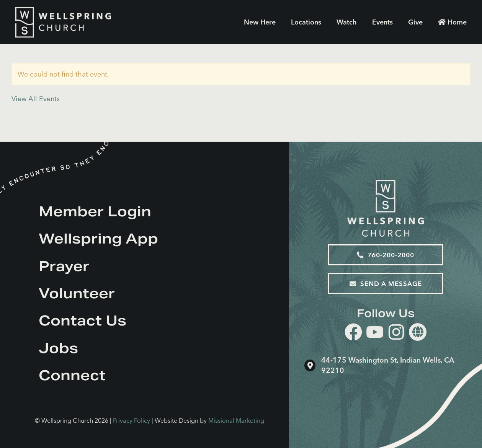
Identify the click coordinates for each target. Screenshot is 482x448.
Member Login (95, 211)
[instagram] (396, 333)
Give (415, 22)
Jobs (58, 348)
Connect (72, 375)
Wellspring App (98, 238)
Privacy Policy (131, 420)
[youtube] (375, 333)
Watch (347, 22)
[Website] (417, 332)
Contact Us (82, 320)
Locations (306, 22)
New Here (260, 22)
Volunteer (77, 293)
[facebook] (353, 333)
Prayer (64, 266)
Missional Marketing (236, 420)
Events (382, 22)
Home (452, 22)
